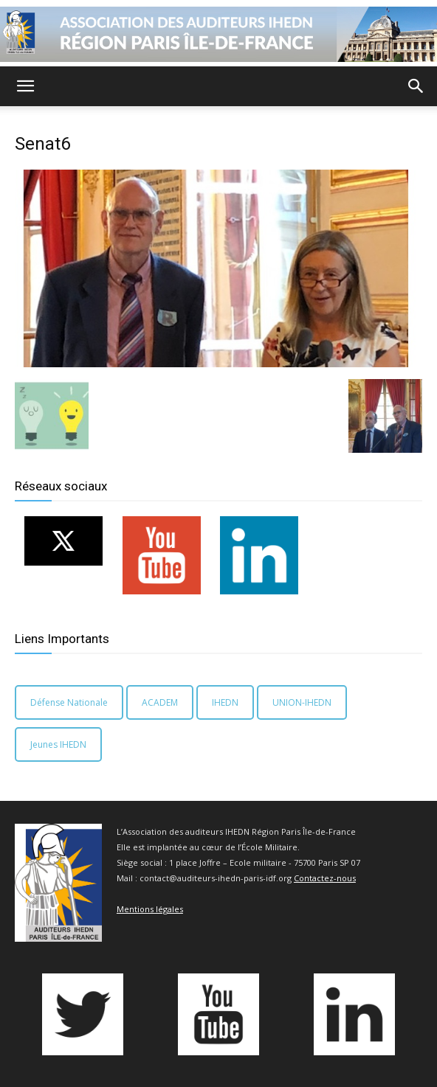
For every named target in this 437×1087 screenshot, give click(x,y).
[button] (25, 86)
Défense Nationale (69, 702)
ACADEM (160, 702)
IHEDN (225, 702)
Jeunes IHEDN (58, 744)
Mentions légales (150, 908)
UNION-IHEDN (301, 702)
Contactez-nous (325, 877)
